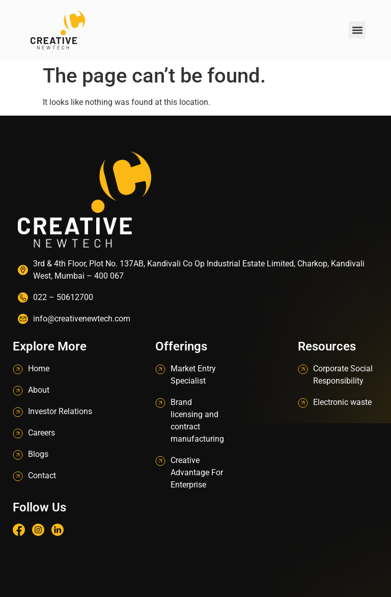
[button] (357, 29)
